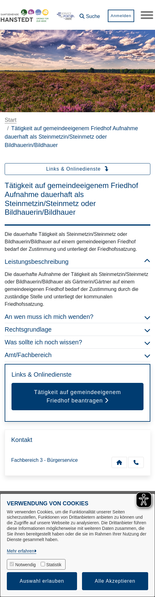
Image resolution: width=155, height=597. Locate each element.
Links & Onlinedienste (77, 169)
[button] (89, 14)
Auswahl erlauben (42, 581)
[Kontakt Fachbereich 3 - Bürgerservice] (119, 462)
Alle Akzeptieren (115, 581)
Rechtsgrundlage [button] (77, 329)
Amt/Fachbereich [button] (77, 355)
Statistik (54, 564)
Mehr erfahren (20, 551)
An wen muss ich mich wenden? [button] (77, 316)
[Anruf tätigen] (136, 462)
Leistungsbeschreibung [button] (77, 261)
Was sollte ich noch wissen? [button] (77, 342)
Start (10, 120)
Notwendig (25, 564)
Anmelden (121, 15)
